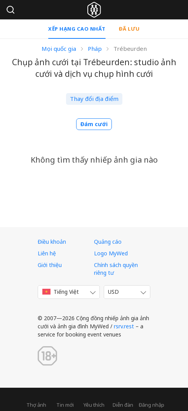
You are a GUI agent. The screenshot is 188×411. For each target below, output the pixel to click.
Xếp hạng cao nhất (77, 28)
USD (113, 291)
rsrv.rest (124, 326)
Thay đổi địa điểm (94, 98)
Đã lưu (129, 28)
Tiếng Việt (60, 291)
